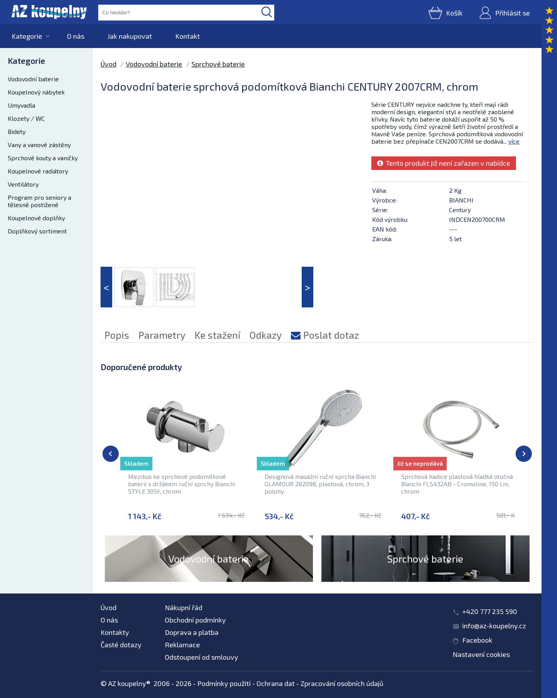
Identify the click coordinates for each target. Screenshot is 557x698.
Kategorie (27, 36)
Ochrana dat (275, 683)
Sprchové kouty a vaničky (43, 157)
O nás (75, 36)
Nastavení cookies (481, 654)
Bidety (17, 131)
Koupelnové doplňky (36, 217)
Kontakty (115, 632)
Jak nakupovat (130, 36)
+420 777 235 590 (489, 611)
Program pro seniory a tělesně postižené (39, 201)
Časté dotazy (121, 644)
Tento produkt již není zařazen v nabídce (443, 163)
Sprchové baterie (218, 64)
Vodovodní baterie (33, 78)
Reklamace (182, 644)
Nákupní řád (183, 607)
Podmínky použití (224, 683)
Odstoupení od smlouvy (201, 657)
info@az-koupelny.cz (494, 625)
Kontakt (187, 36)
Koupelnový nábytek (36, 92)
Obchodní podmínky (195, 620)
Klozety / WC (26, 118)
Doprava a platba (192, 632)
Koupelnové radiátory (38, 171)
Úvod (108, 64)
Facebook (477, 640)
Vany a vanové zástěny (39, 144)
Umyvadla (21, 105)
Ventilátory (23, 184)
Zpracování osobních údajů (342, 683)
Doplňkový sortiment (37, 231)
